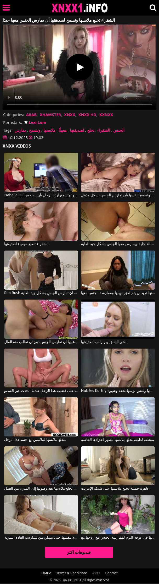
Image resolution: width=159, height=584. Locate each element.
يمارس (20, 130)
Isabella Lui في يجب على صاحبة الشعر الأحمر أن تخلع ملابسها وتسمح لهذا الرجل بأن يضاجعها (41, 195)
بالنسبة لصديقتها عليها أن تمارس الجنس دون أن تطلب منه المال (41, 342)
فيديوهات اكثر (79, 552)
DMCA (46, 572)
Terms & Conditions (71, 572)
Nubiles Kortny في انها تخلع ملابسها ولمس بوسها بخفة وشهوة (118, 391)
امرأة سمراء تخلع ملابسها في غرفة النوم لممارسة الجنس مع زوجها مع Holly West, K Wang (118, 538)
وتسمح (34, 130)
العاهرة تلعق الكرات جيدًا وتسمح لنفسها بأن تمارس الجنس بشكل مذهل (118, 195)
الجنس (118, 130)
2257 (96, 572)
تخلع (90, 130)
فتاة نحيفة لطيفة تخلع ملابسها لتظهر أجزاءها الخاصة (118, 440)
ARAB (31, 114)
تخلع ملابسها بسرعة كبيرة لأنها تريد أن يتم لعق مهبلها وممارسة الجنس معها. (118, 293)
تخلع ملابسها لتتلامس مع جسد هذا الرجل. (35, 440)
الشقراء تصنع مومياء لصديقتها (26, 244)
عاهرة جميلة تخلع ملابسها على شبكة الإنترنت (115, 488)
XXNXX (106, 114)
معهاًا (63, 130)
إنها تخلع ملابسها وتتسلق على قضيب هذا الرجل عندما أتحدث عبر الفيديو (41, 391)
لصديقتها (77, 130)
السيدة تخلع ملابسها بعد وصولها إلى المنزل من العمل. (41, 488)
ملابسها (49, 130)
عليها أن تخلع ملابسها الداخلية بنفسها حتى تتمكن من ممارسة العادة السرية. (41, 538)
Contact (111, 572)
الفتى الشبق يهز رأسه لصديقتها (104, 342)
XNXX (69, 114)
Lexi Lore (35, 122)
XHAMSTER (50, 114)
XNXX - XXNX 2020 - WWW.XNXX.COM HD (80, 8)
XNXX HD (87, 114)
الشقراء (103, 130)
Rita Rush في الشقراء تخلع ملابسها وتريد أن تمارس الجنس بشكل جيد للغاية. (41, 293)
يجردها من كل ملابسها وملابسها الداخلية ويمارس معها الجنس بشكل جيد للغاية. (118, 244)
